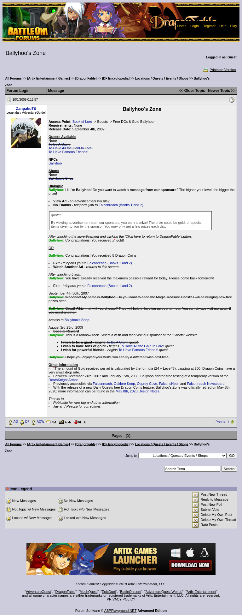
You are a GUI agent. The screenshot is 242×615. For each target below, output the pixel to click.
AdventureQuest (38, 592)
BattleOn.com (130, 592)
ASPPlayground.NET (120, 610)
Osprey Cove (147, 383)
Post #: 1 (222, 422)
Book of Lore (82, 121)
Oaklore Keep (124, 383)
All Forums (13, 78)
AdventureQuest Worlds (164, 592)
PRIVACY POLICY (121, 599)
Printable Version (219, 70)
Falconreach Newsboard (205, 383)
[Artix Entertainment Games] (48, 78)
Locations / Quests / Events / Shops (161, 78)
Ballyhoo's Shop (61, 178)
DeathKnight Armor (63, 380)
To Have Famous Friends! (68, 152)
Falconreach (102, 383)
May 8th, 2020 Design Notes (137, 391)
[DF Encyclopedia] (116, 78)
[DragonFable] (86, 78)
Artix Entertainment (201, 592)
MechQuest (88, 592)
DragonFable (65, 592)
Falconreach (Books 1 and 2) (121, 205)
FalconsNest (168, 383)
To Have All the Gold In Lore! (71, 148)
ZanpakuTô (26, 108)
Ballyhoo (55, 163)
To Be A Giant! (60, 144)
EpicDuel (109, 592)
